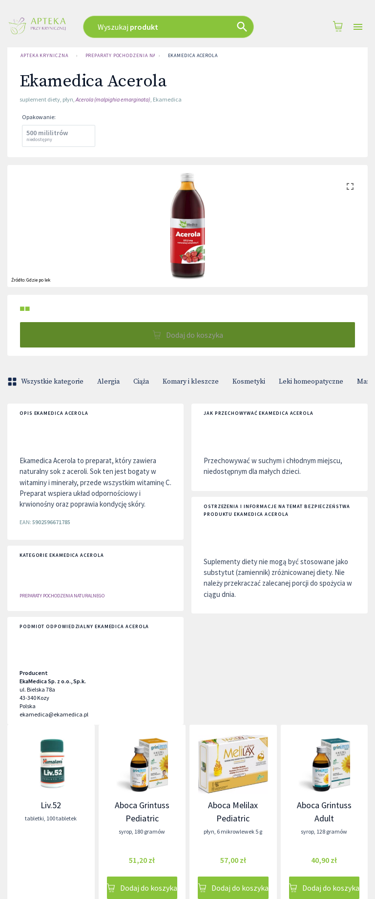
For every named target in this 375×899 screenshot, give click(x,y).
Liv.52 (51, 805)
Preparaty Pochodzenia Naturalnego (118, 55)
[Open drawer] (358, 27)
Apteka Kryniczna (44, 55)
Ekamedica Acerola (193, 55)
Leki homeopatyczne (311, 381)
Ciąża (141, 381)
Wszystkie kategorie (46, 381)
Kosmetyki (249, 381)
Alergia (108, 381)
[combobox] (175, 27)
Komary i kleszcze (191, 381)
